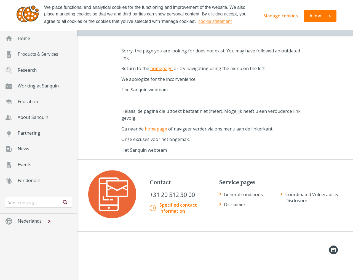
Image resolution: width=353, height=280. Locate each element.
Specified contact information (178, 208)
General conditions (243, 194)
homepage (161, 68)
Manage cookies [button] (280, 16)
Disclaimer (234, 205)
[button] (38, 221)
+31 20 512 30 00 (172, 194)
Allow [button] (315, 16)
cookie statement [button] (215, 21)
